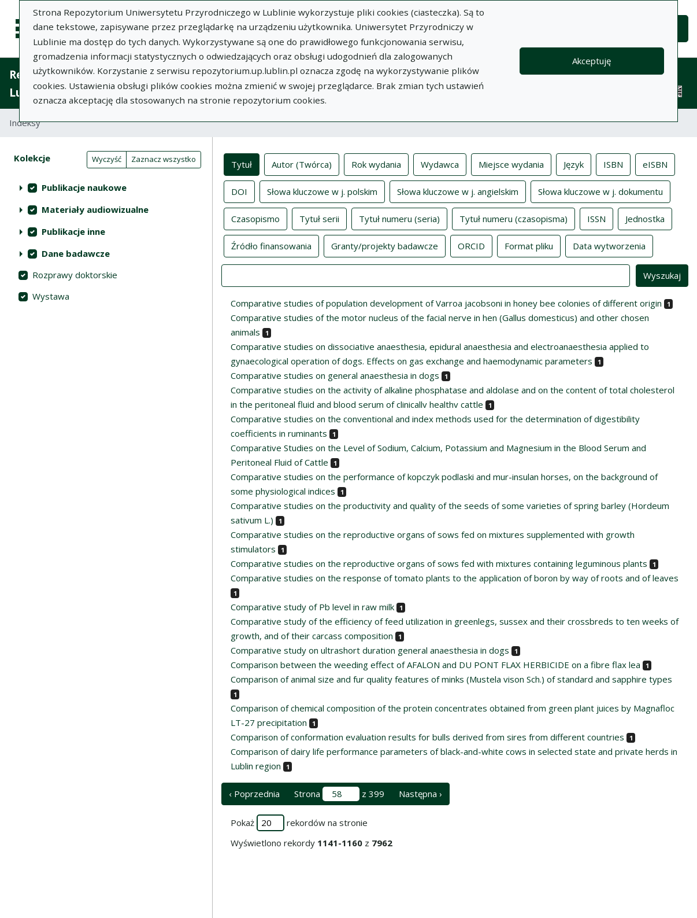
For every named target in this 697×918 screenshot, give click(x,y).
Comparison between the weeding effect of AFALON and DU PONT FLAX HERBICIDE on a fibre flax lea (435, 664)
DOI (239, 191)
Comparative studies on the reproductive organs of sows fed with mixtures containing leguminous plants (439, 563)
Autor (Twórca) (302, 163)
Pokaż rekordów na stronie (299, 822)
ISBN (613, 163)
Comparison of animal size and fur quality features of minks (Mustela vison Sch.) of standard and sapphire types (451, 679)
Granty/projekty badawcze (384, 245)
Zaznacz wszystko (163, 159)
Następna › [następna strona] (420, 793)
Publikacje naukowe (84, 187)
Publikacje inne (73, 231)
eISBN (655, 163)
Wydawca (440, 163)
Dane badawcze (76, 253)
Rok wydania (376, 163)
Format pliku (529, 245)
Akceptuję (591, 61)
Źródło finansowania (271, 245)
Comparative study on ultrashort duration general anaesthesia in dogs (370, 650)
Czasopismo (255, 218)
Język (573, 163)
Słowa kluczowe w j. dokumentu (600, 191)
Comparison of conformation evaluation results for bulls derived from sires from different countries (427, 737)
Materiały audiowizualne (95, 209)
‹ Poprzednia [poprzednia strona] (254, 793)
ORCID (471, 245)
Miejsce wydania (511, 163)
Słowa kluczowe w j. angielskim (457, 191)
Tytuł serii (319, 218)
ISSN (596, 218)
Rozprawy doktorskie (74, 275)
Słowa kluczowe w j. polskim (322, 191)
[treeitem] (106, 187)
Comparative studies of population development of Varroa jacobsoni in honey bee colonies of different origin (446, 303)
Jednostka (645, 218)
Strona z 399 (339, 794)
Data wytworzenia (609, 245)
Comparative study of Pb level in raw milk (312, 607)
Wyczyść (106, 159)
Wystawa (50, 296)
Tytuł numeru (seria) (399, 218)
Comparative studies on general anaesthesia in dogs (335, 375)
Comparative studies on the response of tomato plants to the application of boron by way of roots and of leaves (455, 578)
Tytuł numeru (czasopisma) (513, 218)
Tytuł (241, 163)
